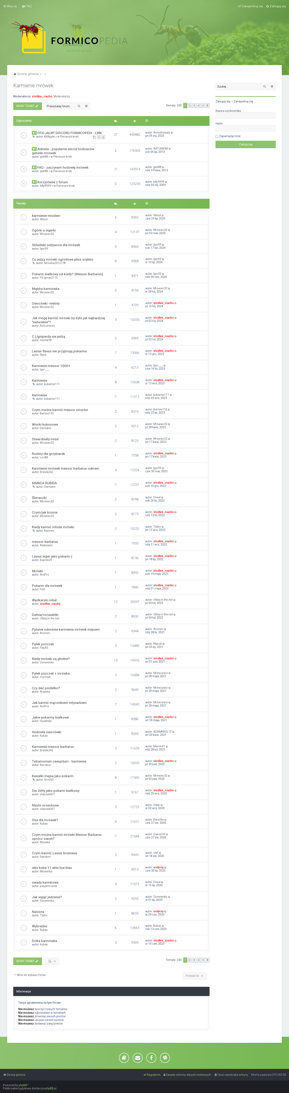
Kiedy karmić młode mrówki (53, 527)
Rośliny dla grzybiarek (48, 454)
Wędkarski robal (44, 600)
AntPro (44, 574)
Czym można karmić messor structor (60, 410)
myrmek (45, 677)
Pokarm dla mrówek (47, 586)
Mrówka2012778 (55, 263)
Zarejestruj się (243, 101)
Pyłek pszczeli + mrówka (51, 673)
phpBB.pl (50, 1088)
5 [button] (203, 105)
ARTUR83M (160, 148)
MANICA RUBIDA (44, 483)
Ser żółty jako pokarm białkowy (55, 791)
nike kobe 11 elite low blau (52, 868)
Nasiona (38, 912)
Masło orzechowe (45, 805)
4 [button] (198, 105)
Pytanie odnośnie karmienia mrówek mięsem (66, 629)
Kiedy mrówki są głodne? (51, 659)
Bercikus (45, 765)
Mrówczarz (160, 673)
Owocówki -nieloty (46, 303)
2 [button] (189, 105)
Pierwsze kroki (69, 136)
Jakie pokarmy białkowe (50, 717)
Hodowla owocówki (46, 732)
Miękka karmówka (45, 289)
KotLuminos (47, 325)
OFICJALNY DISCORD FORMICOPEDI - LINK (69, 133)
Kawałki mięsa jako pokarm (52, 776)
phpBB (23, 1085)
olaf (155, 852)
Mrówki (37, 571)
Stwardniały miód (45, 439)
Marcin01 (159, 746)
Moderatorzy (62, 96)
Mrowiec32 (47, 234)
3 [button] (194, 105)
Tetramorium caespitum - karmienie (59, 761)
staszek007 (47, 794)
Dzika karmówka (44, 941)
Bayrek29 (46, 560)
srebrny (158, 867)
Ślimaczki (39, 498)
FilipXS (44, 647)
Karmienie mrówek (33, 86)
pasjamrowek (48, 886)
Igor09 (44, 248)
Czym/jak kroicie (44, 512)
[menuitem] (27, 6)
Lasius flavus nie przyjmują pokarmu (59, 351)
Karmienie (39, 380)
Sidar (156, 804)
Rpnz (43, 354)
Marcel (157, 643)
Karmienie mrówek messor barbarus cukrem (65, 468)
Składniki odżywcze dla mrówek (56, 245)
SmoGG (49, 779)
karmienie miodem (46, 216)
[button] (208, 105)
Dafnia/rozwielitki (45, 615)
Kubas (44, 735)
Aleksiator (46, 545)
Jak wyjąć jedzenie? (47, 897)
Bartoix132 (47, 413)
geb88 (44, 156)
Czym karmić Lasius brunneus (54, 853)
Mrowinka (46, 871)
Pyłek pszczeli (43, 644)
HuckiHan (46, 721)
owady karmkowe (45, 882)
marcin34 (159, 834)
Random (45, 856)
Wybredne (39, 926)
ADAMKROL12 (162, 731)
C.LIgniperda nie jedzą (48, 336)
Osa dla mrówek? (45, 820)
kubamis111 (52, 384)
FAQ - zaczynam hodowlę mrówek (63, 167)
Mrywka (45, 842)
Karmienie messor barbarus (53, 747)
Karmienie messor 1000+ (51, 366)
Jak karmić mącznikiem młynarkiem (59, 703)
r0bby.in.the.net (163, 599)
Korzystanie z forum (52, 182)
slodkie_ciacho (42, 96)
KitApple (49, 136)
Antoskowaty (161, 132)
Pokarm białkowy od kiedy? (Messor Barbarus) (67, 274)
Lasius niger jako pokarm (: (52, 556)
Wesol (44, 219)
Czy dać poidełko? (46, 688)
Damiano (45, 428)
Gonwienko (47, 662)
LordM (44, 457)
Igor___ (45, 369)
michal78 (46, 340)
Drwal (157, 497)
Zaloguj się (223, 101)
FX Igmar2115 (49, 277)
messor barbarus (45, 542)
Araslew (45, 691)
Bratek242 (46, 472)
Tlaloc (157, 526)
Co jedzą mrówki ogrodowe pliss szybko (62, 259)
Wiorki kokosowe (45, 424)
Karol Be (158, 819)
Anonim (45, 633)
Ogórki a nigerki (44, 230)
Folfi (42, 589)
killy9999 (45, 185)
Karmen (49, 530)
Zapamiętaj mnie (230, 136)
